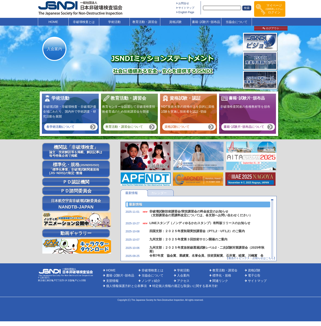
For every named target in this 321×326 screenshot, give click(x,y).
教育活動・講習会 (144, 22)
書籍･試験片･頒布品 (206, 22)
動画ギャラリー (76, 233)
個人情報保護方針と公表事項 (126, 286)
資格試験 (175, 22)
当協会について (236, 22)
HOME (53, 22)
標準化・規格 (76, 168)
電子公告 (254, 275)
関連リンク (220, 281)
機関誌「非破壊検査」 (76, 151)
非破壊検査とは (84, 22)
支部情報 (112, 281)
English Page (186, 12)
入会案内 (54, 49)
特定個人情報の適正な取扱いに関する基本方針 (185, 286)
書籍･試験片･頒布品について (244, 126)
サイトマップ (186, 7)
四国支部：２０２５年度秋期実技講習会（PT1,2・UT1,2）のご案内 (197, 231)
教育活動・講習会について (124, 126)
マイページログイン (274, 9)
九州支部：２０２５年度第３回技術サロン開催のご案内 (188, 239)
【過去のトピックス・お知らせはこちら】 (251, 258)
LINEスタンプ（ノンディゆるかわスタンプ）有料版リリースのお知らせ (199, 223)
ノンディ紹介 (151, 281)
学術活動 (114, 22)
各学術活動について (60, 126)
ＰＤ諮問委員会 (76, 190)
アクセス (183, 281)
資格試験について (177, 126)
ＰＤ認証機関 (76, 182)
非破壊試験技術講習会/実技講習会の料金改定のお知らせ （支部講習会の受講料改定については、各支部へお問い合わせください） (200, 213)
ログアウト (271, 28)
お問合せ (183, 3)
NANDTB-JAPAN (76, 204)
